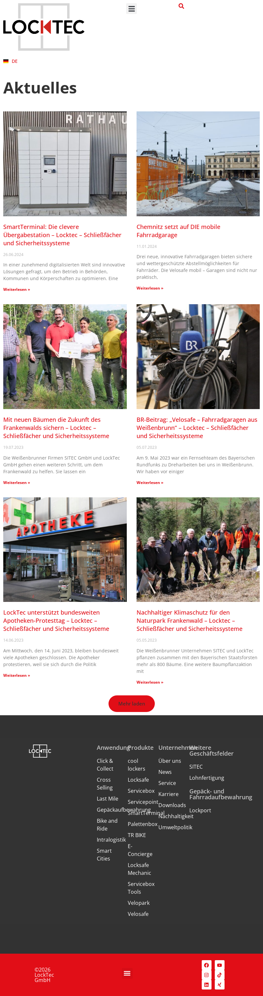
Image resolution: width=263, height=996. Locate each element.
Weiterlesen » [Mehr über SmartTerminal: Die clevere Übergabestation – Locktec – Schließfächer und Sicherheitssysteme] (16, 289)
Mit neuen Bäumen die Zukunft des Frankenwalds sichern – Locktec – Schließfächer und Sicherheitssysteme (56, 428)
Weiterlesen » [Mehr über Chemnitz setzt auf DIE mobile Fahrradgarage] (150, 288)
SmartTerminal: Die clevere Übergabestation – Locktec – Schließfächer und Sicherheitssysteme (62, 235)
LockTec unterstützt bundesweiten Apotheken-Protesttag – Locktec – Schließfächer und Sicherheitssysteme (56, 620)
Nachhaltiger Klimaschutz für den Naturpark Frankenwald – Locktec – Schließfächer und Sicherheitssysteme (189, 620)
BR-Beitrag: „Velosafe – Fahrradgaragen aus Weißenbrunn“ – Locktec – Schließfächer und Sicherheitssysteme (197, 428)
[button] (131, 8)
